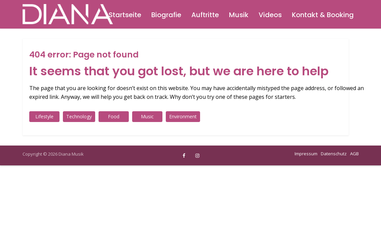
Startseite (125, 14)
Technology (79, 116)
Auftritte (205, 14)
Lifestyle (44, 116)
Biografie (166, 14)
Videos (270, 14)
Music (147, 116)
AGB (354, 154)
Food (113, 116)
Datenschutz (334, 154)
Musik (239, 14)
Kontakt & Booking (323, 14)
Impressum (306, 154)
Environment (183, 116)
